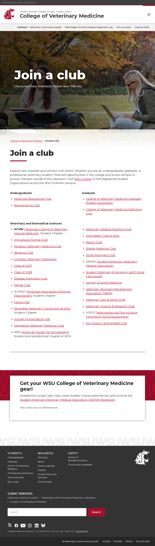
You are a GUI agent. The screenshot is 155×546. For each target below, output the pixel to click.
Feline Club (22, 302)
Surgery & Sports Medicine (104, 282)
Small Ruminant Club (100, 255)
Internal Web (142, 27)
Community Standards (80, 464)
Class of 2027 (23, 265)
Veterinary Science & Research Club (110, 306)
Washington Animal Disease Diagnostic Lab (89, 27)
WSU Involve (82, 179)
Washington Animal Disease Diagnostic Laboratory (69, 497)
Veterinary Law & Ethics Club (105, 299)
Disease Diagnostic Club (30, 278)
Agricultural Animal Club (31, 240)
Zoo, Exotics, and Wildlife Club (106, 323)
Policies (118, 541)
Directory (43, 457)
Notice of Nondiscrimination (77, 459)
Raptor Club (94, 242)
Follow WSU (143, 541)
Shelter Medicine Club (101, 248)
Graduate (12, 461)
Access (106, 541)
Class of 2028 (23, 272)
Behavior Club (23, 252)
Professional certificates (20, 473)
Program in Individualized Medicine (28, 501)
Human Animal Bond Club (32, 319)
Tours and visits (15, 477)
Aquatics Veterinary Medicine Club (37, 246)
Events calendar (46, 466)
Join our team (123, 27)
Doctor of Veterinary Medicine (18, 467)
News (41, 461)
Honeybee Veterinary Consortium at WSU (42, 308)
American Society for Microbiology (45, 332)
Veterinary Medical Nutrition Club (108, 229)
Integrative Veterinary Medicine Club (39, 325)
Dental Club (22, 285)
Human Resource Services (47, 476)
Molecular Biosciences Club (32, 199)
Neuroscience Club (27, 205)
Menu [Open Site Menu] (149, 14)
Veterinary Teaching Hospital (45, 27)
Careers (42, 470)
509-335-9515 (81, 531)
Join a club (13, 481)
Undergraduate (16, 457)
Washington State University (19, 2)
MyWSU (129, 541)
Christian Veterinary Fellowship (35, 259)
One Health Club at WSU (103, 235)
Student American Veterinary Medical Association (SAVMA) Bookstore (67, 399)
